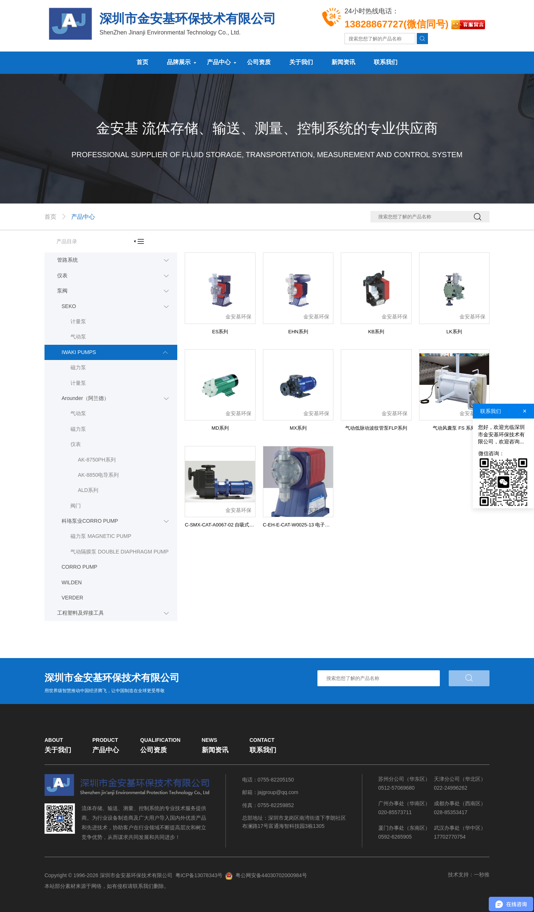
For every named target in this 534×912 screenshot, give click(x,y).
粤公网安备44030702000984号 (271, 875)
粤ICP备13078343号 (199, 875)
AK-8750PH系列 (97, 460)
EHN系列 (298, 331)
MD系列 (220, 428)
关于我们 (301, 62)
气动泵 (78, 337)
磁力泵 (78, 367)
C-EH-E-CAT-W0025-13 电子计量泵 (301, 525)
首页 (142, 62)
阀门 (75, 506)
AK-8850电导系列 (98, 475)
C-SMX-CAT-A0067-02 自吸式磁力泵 (224, 525)
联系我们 (386, 62)
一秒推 (482, 875)
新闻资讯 (343, 62)
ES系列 (220, 331)
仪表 (75, 444)
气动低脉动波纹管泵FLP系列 (376, 428)
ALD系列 (88, 490)
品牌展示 (179, 62)
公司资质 (259, 62)
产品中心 (219, 62)
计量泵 (78, 321)
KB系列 (376, 331)
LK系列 (454, 331)
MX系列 (298, 428)
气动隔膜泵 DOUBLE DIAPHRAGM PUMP (119, 552)
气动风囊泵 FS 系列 (454, 428)
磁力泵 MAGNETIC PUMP (100, 536)
